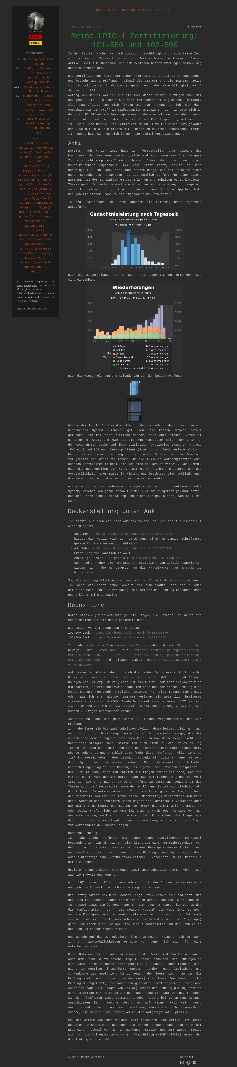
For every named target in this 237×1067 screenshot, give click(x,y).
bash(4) (47, 175)
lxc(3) (45, 193)
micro (112, 10)
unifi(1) (44, 239)
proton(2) (44, 216)
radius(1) (28, 239)
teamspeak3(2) (35, 221)
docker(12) (46, 147)
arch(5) (35, 161)
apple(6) (45, 157)
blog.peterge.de (27, 286)
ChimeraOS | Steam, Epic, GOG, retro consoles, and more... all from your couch (38, 105)
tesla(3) (26, 203)
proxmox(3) (29, 193)
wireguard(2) (35, 225)
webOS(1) (44, 262)
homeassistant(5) (35, 166)
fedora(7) (43, 152)
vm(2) (37, 212)
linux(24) (27, 143)
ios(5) (28, 170)
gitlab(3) (45, 198)
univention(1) (35, 244)
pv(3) (48, 207)
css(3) (47, 180)
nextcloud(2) (27, 235)
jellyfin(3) (41, 189)
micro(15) (44, 143)
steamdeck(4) (28, 175)
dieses (143, 119)
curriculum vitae (136, 10)
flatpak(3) (27, 198)
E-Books (188, 567)
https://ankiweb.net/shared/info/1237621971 (134, 548)
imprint (21, 309)
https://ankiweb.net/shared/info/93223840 (130, 637)
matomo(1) (28, 262)
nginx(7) (27, 152)
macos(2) (47, 235)
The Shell (23, 301)
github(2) (27, 216)
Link (71, 119)
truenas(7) (27, 157)
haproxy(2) (35, 230)
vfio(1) (45, 248)
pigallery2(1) (35, 258)
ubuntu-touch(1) (36, 267)
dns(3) (25, 189)
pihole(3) (43, 184)
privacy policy (37, 309)
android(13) (26, 147)
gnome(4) (41, 170)
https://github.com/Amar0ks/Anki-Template (145, 558)
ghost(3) (27, 184)
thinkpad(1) (44, 253)
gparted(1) (28, 248)
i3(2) (47, 212)
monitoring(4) (29, 180)
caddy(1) (35, 271)
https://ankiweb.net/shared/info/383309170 (131, 632)
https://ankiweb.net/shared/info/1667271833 (134, 534)
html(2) (25, 212)
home (99, 10)
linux (97, 27)
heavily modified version (33, 297)
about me (163, 10)
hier (159, 753)
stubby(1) (25, 253)
